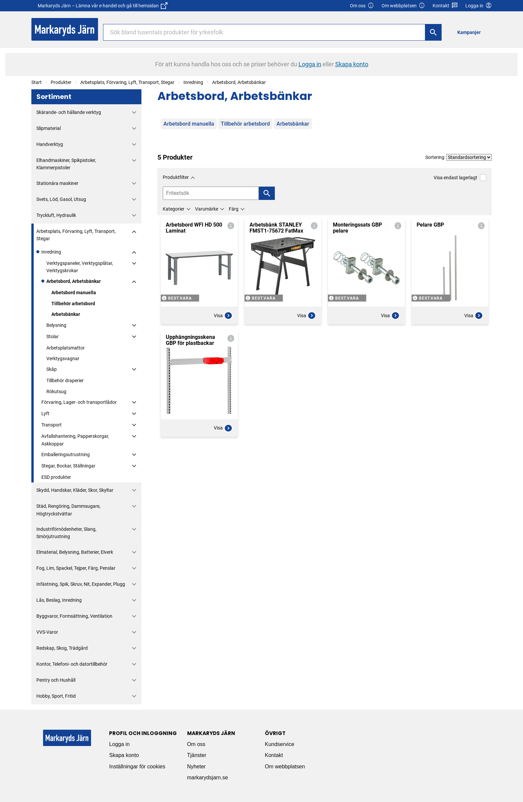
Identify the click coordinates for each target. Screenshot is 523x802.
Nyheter (196, 766)
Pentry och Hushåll (55, 680)
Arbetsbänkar (65, 314)
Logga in (119, 744)
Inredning (193, 82)
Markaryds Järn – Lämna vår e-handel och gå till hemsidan (102, 5)
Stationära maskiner (57, 183)
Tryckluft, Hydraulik (56, 215)
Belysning (56, 325)
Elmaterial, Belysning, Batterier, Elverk (74, 552)
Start (36, 82)
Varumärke (206, 209)
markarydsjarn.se (207, 777)
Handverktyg (49, 144)
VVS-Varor (47, 632)
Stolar (52, 336)
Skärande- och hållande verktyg (68, 112)
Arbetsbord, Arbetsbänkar (239, 82)
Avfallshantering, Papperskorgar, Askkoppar (75, 439)
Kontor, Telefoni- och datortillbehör (71, 664)
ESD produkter (56, 477)
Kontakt (445, 5)
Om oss (362, 5)
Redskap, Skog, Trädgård (62, 648)
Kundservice (279, 744)
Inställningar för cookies (137, 766)
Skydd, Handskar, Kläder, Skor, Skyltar (74, 490)
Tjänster (196, 755)
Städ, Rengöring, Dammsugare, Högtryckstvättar (68, 509)
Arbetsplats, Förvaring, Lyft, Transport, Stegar (127, 82)
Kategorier (173, 209)
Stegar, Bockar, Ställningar (68, 465)
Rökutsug (56, 391)
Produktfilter (176, 177)
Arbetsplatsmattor (65, 348)
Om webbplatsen (403, 5)
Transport (51, 424)
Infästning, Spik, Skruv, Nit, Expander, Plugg (80, 584)
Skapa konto (124, 755)
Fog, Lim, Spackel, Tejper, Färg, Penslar (75, 568)
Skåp (51, 369)
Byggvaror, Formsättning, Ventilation (74, 616)
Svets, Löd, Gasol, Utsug (61, 199)
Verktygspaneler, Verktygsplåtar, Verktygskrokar (79, 267)
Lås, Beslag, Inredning (59, 600)
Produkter (61, 82)
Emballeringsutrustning (65, 454)
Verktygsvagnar (62, 358)
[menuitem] (471, 32)
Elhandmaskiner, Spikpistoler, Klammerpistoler (66, 164)
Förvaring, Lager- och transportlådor (79, 402)
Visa (223, 316)
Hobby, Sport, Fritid (56, 696)
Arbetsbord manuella (73, 292)
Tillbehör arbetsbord (73, 303)
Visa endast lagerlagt (460, 177)
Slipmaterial (48, 128)
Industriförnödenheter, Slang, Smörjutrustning (66, 532)
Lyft (45, 413)
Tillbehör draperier (65, 380)
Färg (233, 209)
